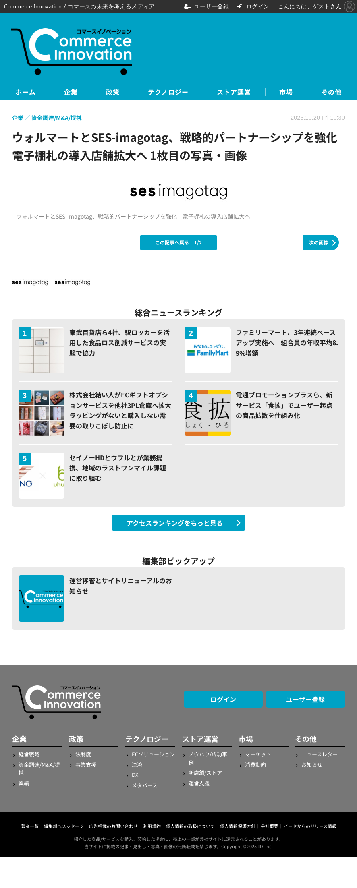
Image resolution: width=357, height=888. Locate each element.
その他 (331, 92)
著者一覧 (30, 826)
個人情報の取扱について (190, 826)
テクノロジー (168, 92)
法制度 (83, 754)
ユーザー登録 (305, 699)
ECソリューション (153, 754)
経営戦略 (29, 754)
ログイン (223, 699)
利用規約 (152, 826)
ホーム (25, 92)
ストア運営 (234, 92)
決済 (137, 764)
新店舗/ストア (205, 772)
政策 (113, 92)
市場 (286, 92)
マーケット (258, 754)
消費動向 (255, 764)
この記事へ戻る (178, 242)
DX (135, 774)
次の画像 (318, 242)
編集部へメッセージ (64, 826)
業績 (24, 783)
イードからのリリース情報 (310, 826)
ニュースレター (319, 754)
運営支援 (199, 783)
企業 (71, 92)
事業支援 (85, 764)
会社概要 (269, 826)
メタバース (145, 785)
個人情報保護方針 (237, 826)
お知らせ (311, 764)
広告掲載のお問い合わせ (113, 826)
